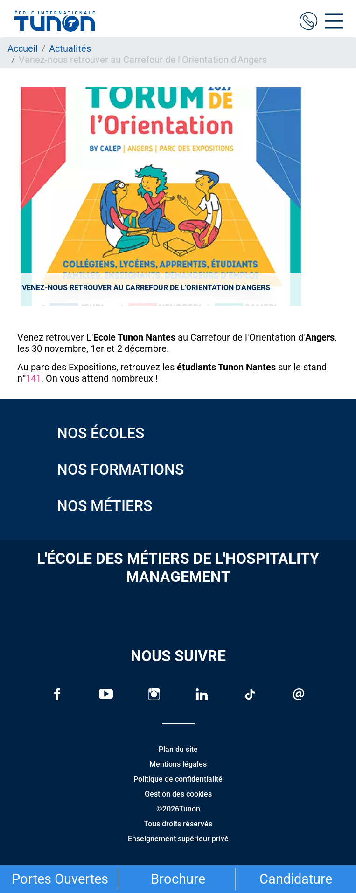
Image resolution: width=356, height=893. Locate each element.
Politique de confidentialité (178, 779)
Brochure (178, 879)
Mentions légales (178, 764)
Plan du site (178, 749)
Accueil (22, 48)
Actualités (70, 48)
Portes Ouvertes (60, 879)
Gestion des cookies (178, 794)
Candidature (295, 879)
